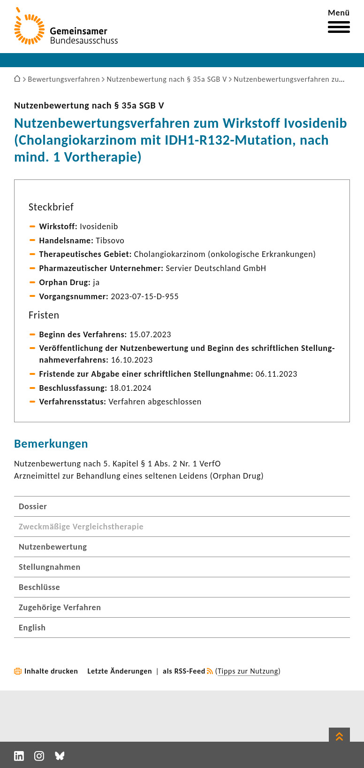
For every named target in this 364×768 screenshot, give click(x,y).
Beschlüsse (39, 587)
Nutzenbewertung (53, 547)
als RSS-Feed (184, 671)
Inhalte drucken (51, 671)
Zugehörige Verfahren (60, 607)
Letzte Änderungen (120, 671)
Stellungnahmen (50, 567)
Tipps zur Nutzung (248, 671)
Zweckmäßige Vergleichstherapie (81, 526)
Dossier (33, 506)
